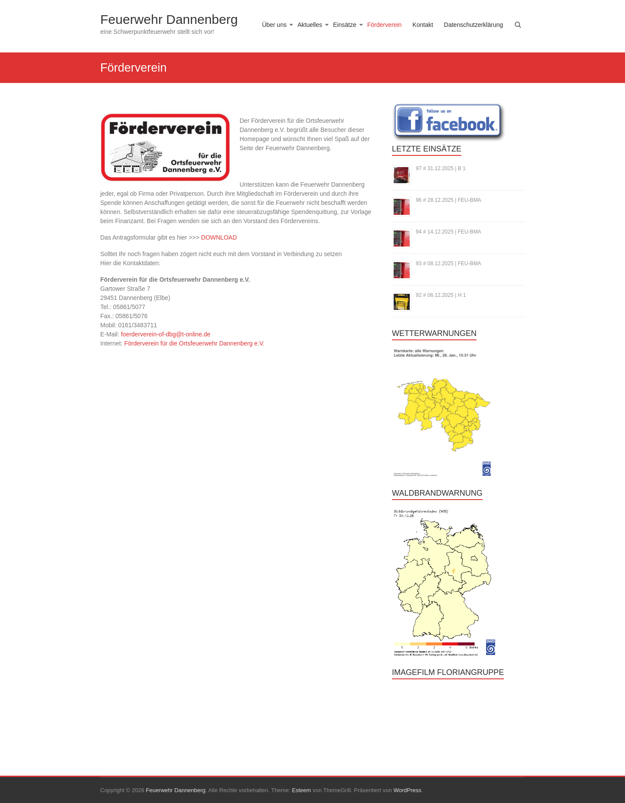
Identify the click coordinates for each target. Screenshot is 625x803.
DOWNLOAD (219, 237)
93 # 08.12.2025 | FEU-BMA (448, 263)
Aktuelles (309, 24)
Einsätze (344, 24)
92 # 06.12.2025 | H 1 (441, 295)
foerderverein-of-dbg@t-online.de (165, 334)
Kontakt (422, 24)
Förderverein (384, 24)
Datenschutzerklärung (473, 24)
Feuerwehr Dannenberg (169, 19)
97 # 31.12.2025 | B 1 (441, 168)
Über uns (274, 24)
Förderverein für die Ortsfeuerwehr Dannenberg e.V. (194, 343)
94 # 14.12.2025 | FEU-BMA (448, 232)
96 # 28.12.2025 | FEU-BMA (448, 200)
